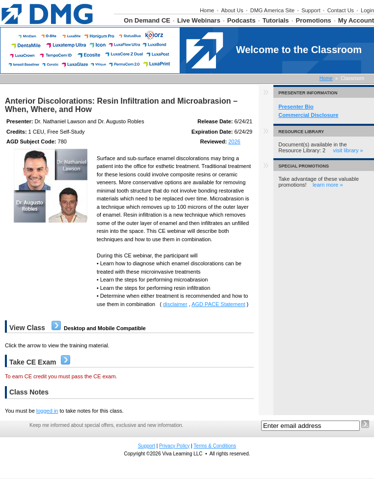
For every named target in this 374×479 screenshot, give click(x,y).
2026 (234, 141)
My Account (356, 20)
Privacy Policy (174, 446)
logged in (47, 411)
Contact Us (340, 10)
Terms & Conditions (214, 446)
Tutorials (276, 20)
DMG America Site (272, 10)
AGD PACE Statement (218, 304)
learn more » (328, 185)
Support (311, 10)
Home (207, 10)
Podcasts (241, 20)
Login (367, 10)
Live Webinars (198, 20)
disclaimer (175, 304)
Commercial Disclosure (308, 115)
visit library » (348, 150)
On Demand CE (147, 20)
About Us (232, 10)
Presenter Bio (296, 107)
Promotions (313, 20)
